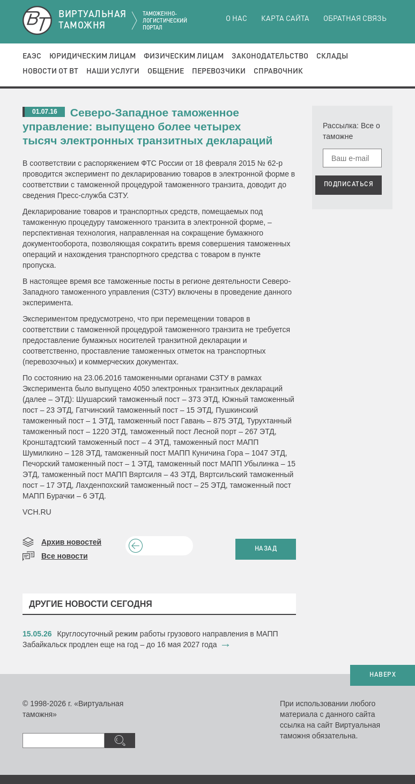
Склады (332, 56)
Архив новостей (71, 542)
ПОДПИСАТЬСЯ (349, 184)
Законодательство (270, 56)
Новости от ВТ (50, 71)
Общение (165, 71)
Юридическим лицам (92, 56)
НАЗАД (266, 549)
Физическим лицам (184, 56)
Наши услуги (112, 71)
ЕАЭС (32, 56)
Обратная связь (355, 19)
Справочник (278, 71)
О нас (236, 19)
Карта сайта (285, 19)
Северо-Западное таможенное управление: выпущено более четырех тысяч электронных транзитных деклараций (148, 126)
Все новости (64, 556)
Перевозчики (219, 71)
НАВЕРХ (382, 675)
